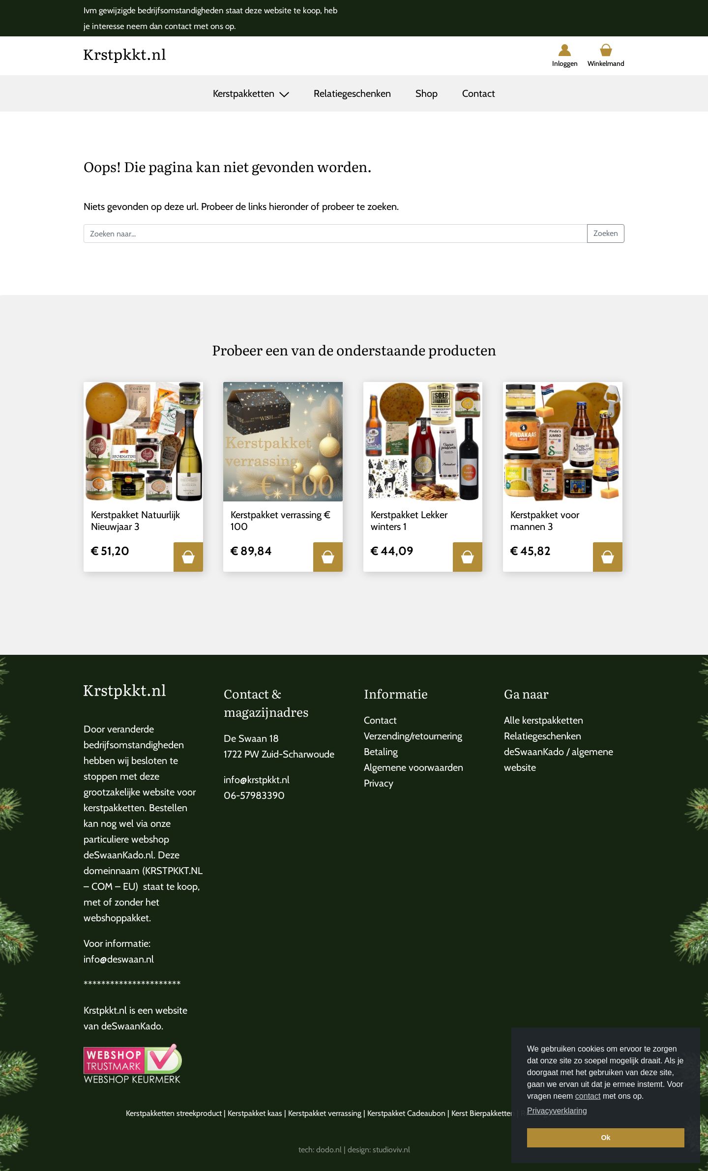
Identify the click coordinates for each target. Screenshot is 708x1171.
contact (588, 1096)
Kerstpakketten (245, 93)
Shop (426, 93)
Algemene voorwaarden (413, 767)
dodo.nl (329, 1149)
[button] (188, 557)
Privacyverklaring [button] (557, 1111)
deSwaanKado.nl (118, 855)
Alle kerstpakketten (543, 720)
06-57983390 (254, 795)
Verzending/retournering (413, 736)
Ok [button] (605, 1138)
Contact (478, 93)
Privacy (378, 783)
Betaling (381, 752)
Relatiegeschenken (352, 93)
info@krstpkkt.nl (257, 780)
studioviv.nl (391, 1149)
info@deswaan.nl (119, 959)
